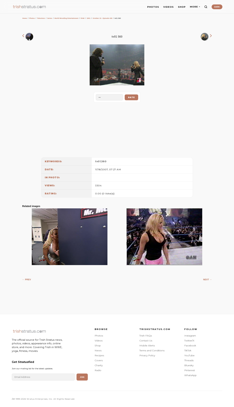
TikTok (187, 350)
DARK (217, 7)
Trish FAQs (145, 335)
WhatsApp (190, 375)
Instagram (190, 335)
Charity (99, 365)
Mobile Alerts (147, 345)
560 (104, 161)
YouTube (189, 355)
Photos (32, 18)
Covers (99, 360)
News (98, 350)
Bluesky (189, 365)
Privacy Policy (147, 355)
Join (82, 377)
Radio (98, 370)
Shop (98, 345)
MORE (195, 6)
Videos (98, 340)
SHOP (182, 7)
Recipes (99, 355)
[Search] (205, 6)
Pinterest (189, 370)
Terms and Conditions (151, 350)
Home (24, 18)
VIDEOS (168, 7)
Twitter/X (189, 340)
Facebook (190, 345)
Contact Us (145, 340)
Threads (189, 360)
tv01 (98, 161)
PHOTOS (153, 7)
